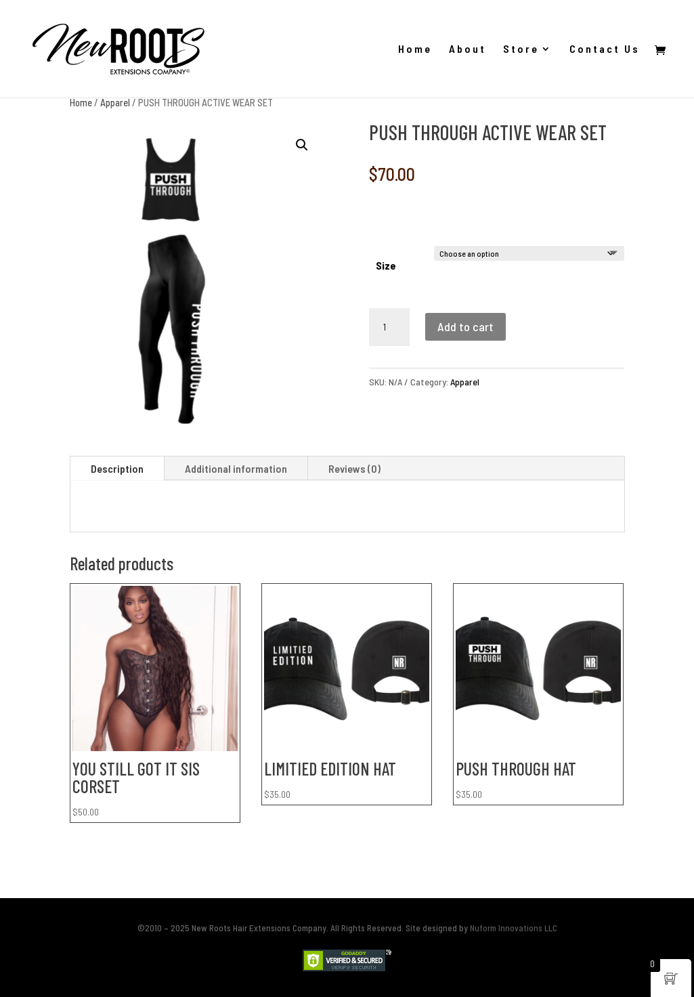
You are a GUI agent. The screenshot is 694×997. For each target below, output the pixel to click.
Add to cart (465, 326)
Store (521, 49)
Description (117, 468)
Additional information (236, 468)
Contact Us (604, 49)
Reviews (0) (354, 468)
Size (386, 265)
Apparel (115, 102)
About (467, 49)
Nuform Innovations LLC (513, 927)
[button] (302, 145)
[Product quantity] (389, 327)
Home (415, 49)
